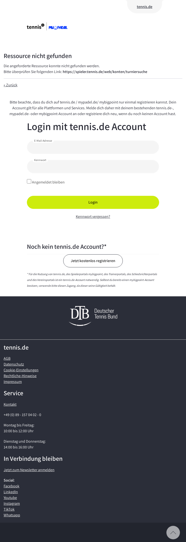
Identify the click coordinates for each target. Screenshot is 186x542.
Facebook (11, 486)
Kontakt (10, 404)
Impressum (13, 381)
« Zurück (10, 85)
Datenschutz (14, 364)
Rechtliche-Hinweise (20, 375)
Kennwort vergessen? (93, 216)
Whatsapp (12, 515)
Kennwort (40, 160)
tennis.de (144, 6)
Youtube (10, 497)
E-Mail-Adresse (43, 140)
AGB (7, 358)
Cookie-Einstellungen (21, 370)
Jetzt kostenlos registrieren (93, 260)
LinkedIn (11, 491)
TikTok (9, 509)
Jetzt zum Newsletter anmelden (29, 469)
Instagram (12, 503)
